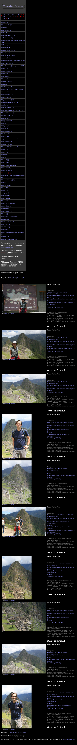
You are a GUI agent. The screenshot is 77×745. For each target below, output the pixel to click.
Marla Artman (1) (6, 71)
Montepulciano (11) (7, 170)
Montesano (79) (6, 173)
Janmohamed (66, 302)
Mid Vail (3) (5, 118)
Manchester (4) (5, 47)
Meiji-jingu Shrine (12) (8, 107)
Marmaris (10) (5, 73)
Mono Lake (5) (5, 154)
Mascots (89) (5, 92)
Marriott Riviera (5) (7, 81)
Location (50, 295)
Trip (48, 307)
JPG (56, 294)
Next (24, 278)
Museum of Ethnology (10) (9, 239)
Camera (49, 292)
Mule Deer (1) (5, 224)
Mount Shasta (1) (6, 206)
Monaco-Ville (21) (6, 144)
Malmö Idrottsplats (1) (8, 35)
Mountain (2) (5, 208)
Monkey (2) (4, 152)
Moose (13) (4, 188)
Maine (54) (4, 27)
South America (57, 295)
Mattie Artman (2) (6, 97)
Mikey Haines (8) (6, 120)
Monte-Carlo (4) (6, 168)
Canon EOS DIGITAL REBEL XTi (63, 422)
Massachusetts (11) (7, 94)
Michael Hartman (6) (7, 113)
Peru (64, 295)
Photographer (51, 299)
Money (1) (4, 149)
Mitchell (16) (5, 136)
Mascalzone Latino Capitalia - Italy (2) (12, 89)
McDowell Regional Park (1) (9, 102)
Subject (49, 302)
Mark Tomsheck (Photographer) (65, 299)
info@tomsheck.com (7, 247)
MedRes (7, 314)
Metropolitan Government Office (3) (12, 110)
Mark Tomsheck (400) (7, 63)
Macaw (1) (4, 22)
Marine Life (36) (6, 58)
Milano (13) (4, 123)
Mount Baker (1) (6, 201)
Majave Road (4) (6, 30)
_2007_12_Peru (58, 307)
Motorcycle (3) (5, 198)
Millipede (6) (5, 126)
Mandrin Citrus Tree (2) (8, 50)
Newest (3, 253)
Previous (19, 278)
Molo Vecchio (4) (6, 141)
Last (14, 278)
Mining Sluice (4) (6, 131)
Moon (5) (4, 182)
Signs (54, 306)
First (10, 278)
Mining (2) (4, 128)
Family (59, 434)
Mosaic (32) (4, 190)
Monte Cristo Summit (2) (8, 165)
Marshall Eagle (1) (6, 87)
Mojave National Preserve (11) (10, 139)
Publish (49, 301)
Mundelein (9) (5, 227)
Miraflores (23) (5, 134)
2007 (51, 307)
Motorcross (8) (5, 195)
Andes (67, 295)
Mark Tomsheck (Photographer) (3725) (12, 66)
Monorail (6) (5, 160)
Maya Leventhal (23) (7, 100)
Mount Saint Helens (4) (8, 203)
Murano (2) (4, 229)
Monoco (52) (5, 157)
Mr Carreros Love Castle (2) (9, 216)
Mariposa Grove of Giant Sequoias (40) (12, 60)
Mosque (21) (5, 193)
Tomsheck (65, 434)
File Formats (51, 294)
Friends (59, 302)
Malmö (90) (4, 33)
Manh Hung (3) (5, 53)
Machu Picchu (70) (7, 25)
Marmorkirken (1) (6, 76)
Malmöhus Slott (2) (7, 38)
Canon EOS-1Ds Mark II (60, 292)
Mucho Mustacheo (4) (7, 221)
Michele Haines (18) (7, 115)
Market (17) (4, 68)
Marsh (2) (4, 84)
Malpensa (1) (5, 45)
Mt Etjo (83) (5, 219)
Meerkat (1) (4, 105)
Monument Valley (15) (8, 180)
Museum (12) (5, 236)
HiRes (13, 314)
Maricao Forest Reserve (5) (9, 55)
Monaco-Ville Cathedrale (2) (9, 147)
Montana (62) (5, 162)
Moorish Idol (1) (6, 185)
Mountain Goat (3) (6, 211)
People (54, 302)
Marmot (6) (4, 79)
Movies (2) (4, 214)
